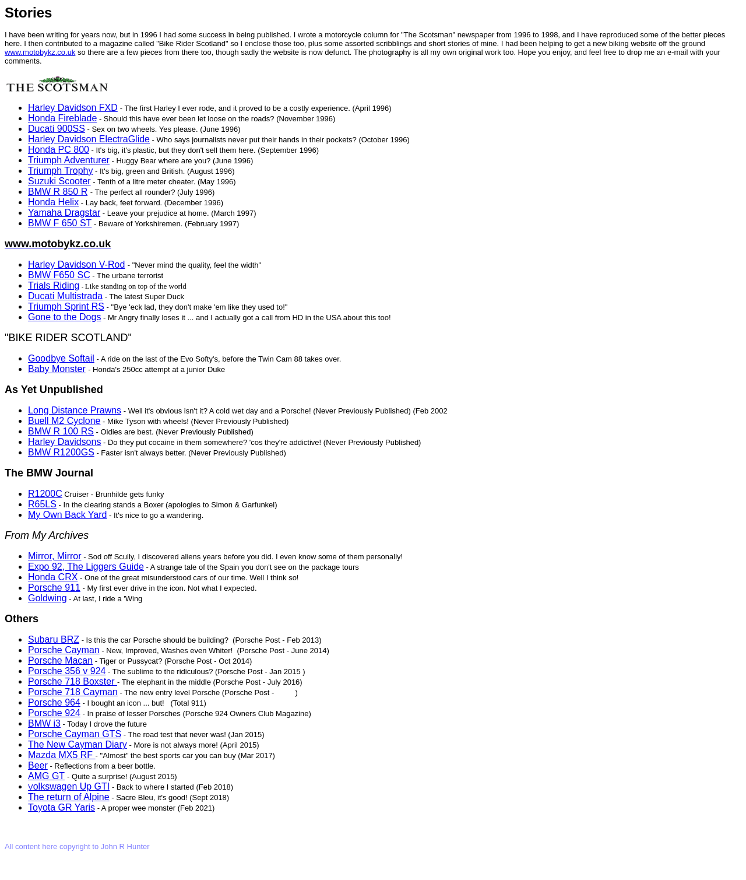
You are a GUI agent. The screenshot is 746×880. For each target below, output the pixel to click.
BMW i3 (44, 723)
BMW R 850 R (57, 192)
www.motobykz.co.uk (40, 52)
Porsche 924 (54, 713)
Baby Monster (57, 369)
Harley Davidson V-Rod (76, 264)
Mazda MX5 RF (62, 755)
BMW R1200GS (61, 452)
